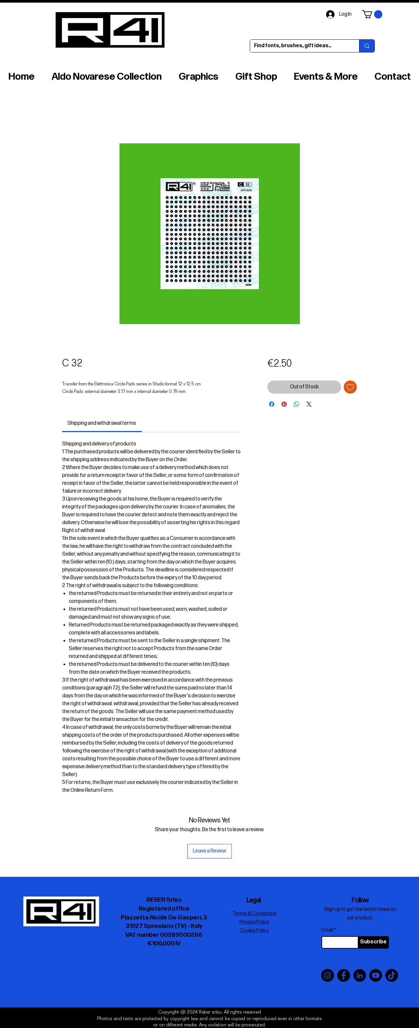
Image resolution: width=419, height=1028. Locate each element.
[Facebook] (343, 975)
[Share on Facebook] (272, 404)
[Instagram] (327, 975)
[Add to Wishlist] (350, 387)
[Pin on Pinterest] (284, 404)
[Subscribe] (373, 942)
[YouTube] (375, 975)
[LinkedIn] (359, 975)
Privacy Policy (254, 922)
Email (327, 930)
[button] (372, 14)
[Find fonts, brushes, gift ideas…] (299, 46)
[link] (101, 423)
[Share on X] (309, 404)
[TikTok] (391, 975)
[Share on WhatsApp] (297, 404)
